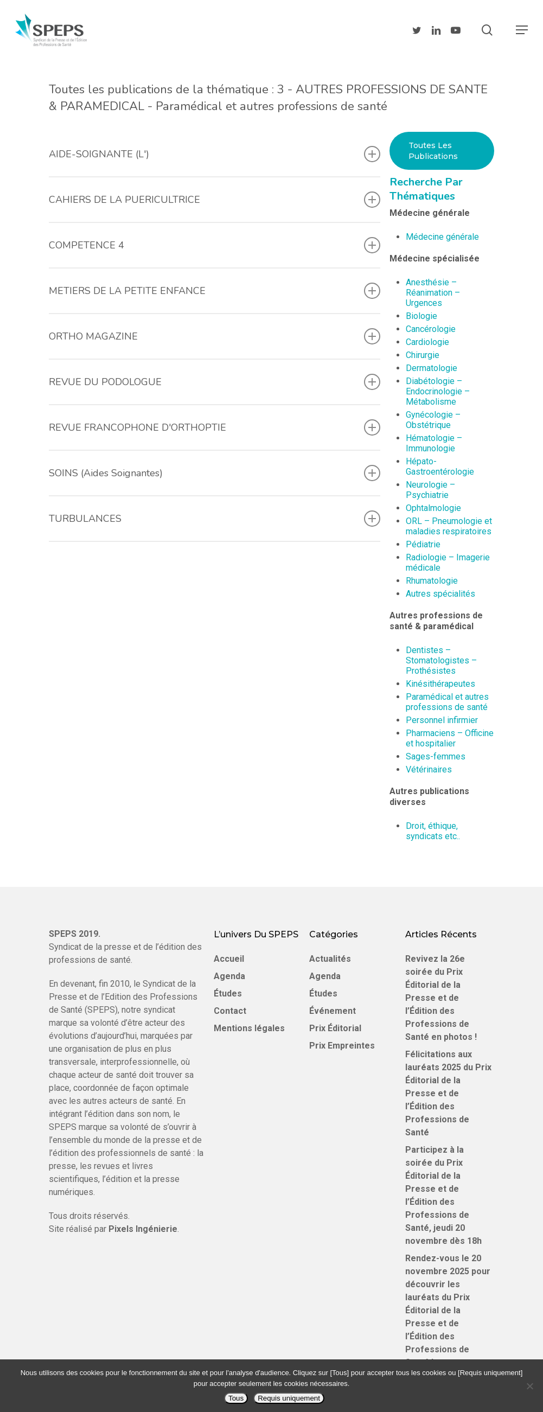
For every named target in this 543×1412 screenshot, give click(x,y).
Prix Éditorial (335, 1028)
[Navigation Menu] (522, 29)
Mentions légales (249, 1028)
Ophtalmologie (433, 508)
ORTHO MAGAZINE (214, 336)
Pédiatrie (423, 544)
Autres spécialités (440, 594)
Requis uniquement (289, 1398)
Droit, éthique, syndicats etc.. (433, 831)
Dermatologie (431, 368)
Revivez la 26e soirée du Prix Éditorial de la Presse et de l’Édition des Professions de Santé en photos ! (441, 998)
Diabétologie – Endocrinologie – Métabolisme (438, 391)
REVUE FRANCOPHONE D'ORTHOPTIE (214, 427)
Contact (230, 1011)
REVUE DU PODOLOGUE (214, 382)
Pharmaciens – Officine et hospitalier (450, 738)
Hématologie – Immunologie (434, 443)
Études (228, 993)
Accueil (229, 959)
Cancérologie (431, 329)
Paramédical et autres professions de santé (447, 702)
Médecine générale (442, 237)
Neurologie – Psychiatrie (430, 490)
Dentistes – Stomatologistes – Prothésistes (441, 660)
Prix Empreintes (342, 1045)
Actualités (330, 959)
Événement (332, 1011)
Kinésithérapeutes (440, 684)
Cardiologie (427, 342)
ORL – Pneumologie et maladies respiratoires (449, 526)
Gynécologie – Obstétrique (433, 420)
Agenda (229, 976)
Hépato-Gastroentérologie (440, 466)
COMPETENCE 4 (214, 245)
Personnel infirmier (442, 720)
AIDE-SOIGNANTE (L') (214, 154)
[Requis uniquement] (529, 1386)
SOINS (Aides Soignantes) (214, 473)
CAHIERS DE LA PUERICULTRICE (214, 199)
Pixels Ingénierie (142, 1229)
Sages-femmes (435, 756)
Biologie (421, 316)
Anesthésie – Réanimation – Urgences (433, 292)
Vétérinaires (429, 769)
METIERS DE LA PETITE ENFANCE (214, 291)
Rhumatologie (432, 581)
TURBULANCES (214, 518)
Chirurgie (422, 355)
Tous (236, 1398)
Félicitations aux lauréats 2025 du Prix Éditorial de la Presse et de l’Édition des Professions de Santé (448, 1093)
